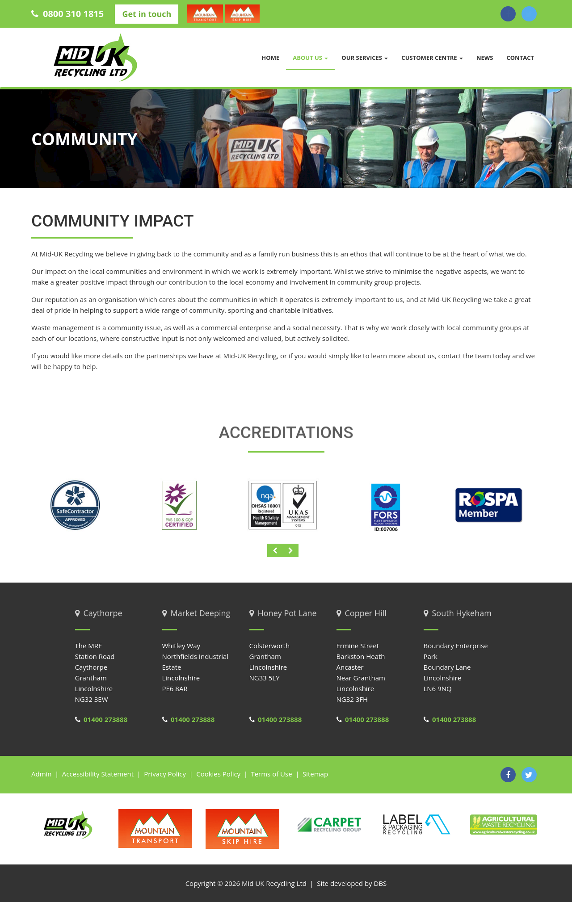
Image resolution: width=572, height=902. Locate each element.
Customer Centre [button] (432, 58)
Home (270, 58)
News (484, 58)
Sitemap (315, 773)
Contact (520, 58)
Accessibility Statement (98, 773)
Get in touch (146, 13)
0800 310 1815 (68, 14)
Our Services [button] (364, 58)
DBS (380, 883)
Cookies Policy (218, 773)
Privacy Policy (165, 773)
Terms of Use (271, 773)
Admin (41, 773)
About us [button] (310, 58)
